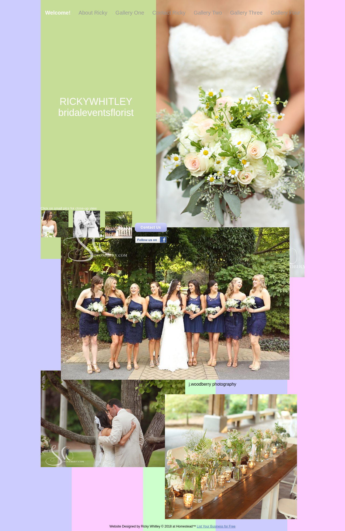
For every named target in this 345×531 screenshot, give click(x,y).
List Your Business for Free (216, 526)
